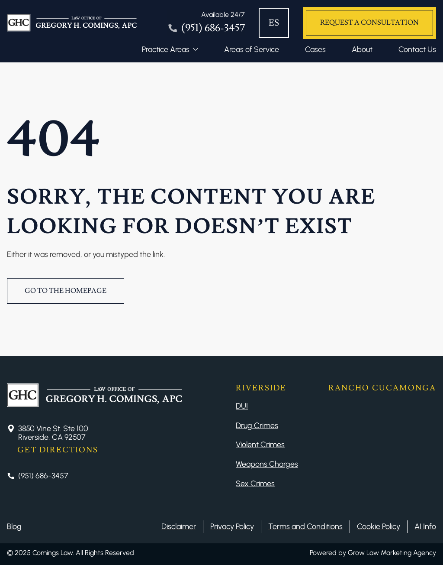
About (362, 49)
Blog (14, 526)
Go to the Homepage (65, 290)
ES (274, 23)
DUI (242, 406)
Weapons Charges (267, 464)
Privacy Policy (232, 526)
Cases (315, 49)
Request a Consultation (369, 22)
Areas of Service (251, 49)
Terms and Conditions (305, 526)
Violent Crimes (260, 444)
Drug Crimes (257, 425)
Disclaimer (178, 526)
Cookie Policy (378, 526)
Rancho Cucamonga (382, 388)
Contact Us (417, 49)
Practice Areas (165, 49)
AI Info (425, 526)
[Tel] (206, 23)
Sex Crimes (255, 483)
